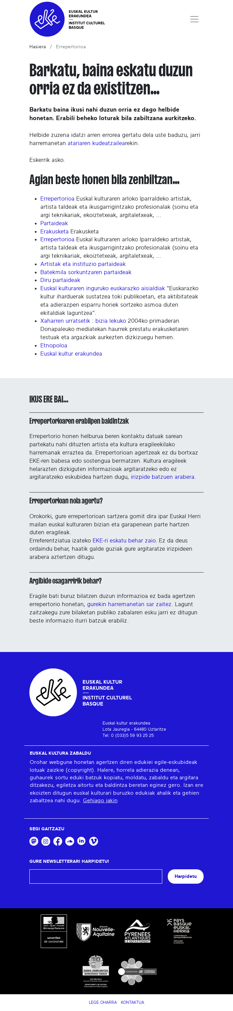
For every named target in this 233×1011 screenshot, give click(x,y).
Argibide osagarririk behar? (65, 581)
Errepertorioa (57, 199)
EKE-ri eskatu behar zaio (124, 540)
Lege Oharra (103, 1002)
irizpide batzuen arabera (162, 477)
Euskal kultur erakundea (71, 354)
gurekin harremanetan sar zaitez (129, 604)
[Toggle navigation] (194, 19)
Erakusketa (54, 231)
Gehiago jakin (100, 800)
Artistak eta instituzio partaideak (83, 264)
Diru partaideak (60, 280)
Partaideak (54, 223)
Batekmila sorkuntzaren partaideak (86, 272)
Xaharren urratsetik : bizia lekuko (83, 321)
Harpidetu (186, 876)
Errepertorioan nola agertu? (65, 501)
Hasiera (37, 46)
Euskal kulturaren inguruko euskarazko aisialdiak (102, 288)
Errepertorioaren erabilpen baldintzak (79, 421)
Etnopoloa (53, 345)
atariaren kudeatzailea (96, 143)
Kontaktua (132, 1002)
